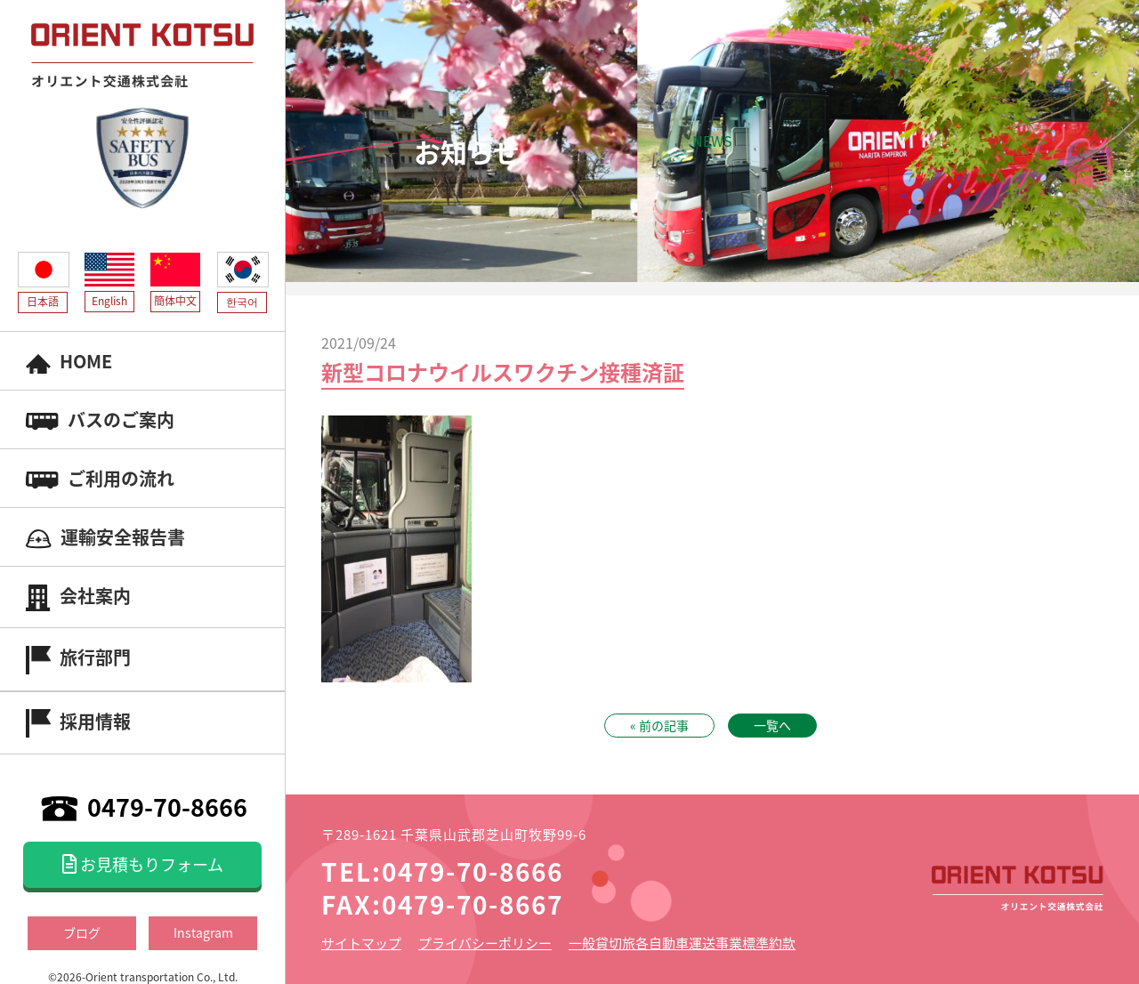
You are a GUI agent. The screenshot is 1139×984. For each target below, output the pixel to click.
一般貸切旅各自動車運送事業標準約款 (682, 943)
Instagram (203, 932)
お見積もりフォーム (142, 864)
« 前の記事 (659, 725)
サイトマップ (361, 943)
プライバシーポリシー (485, 943)
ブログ (82, 932)
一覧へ (772, 725)
